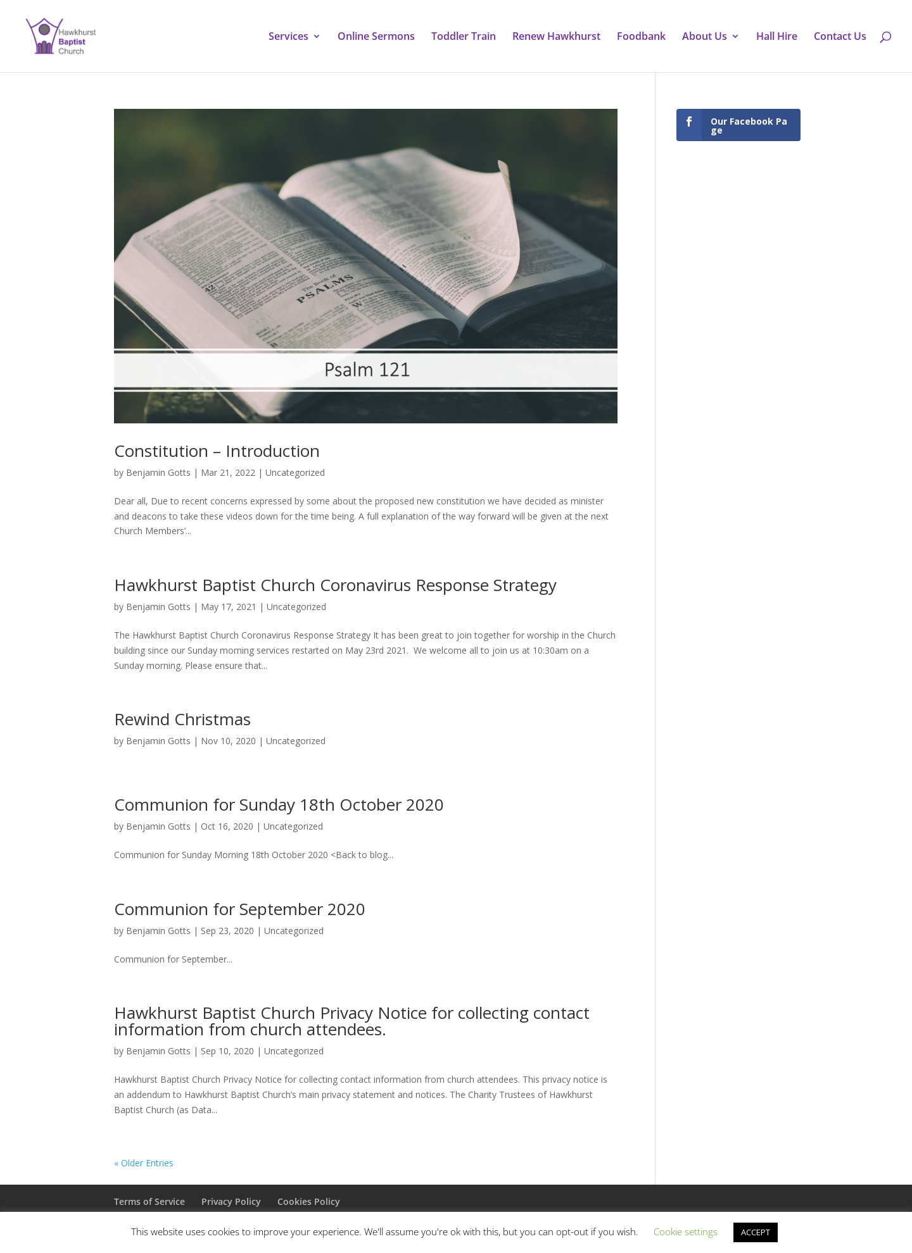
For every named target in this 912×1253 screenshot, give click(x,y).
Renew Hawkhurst (556, 37)
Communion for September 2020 (239, 908)
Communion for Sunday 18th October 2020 (279, 804)
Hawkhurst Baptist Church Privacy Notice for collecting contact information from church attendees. (352, 1020)
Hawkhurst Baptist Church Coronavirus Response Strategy (335, 584)
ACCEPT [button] (755, 1232)
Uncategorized (295, 472)
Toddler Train (463, 37)
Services (288, 37)
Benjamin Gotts (158, 472)
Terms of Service (149, 1201)
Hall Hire (776, 37)
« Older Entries (144, 1163)
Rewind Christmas (182, 719)
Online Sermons (376, 37)
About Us (704, 37)
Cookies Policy (308, 1201)
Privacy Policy (231, 1201)
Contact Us (840, 37)
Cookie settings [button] (686, 1231)
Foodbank (641, 37)
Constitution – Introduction (217, 450)
